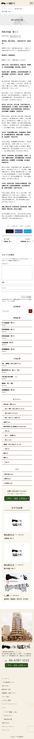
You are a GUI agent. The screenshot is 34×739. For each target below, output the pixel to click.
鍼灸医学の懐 (18, 8)
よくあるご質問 (6, 700)
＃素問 (21, 226)
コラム (10, 8)
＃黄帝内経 (14, 226)
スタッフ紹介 (5, 697)
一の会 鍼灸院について (8, 682)
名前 (3, 282)
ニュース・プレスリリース (9, 704)
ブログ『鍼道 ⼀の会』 (10, 712)
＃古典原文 (28, 226)
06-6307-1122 (19, 660)
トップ (3, 8)
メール (4, 288)
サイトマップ (5, 730)
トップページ (5, 678)
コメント (5, 264)
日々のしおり (8, 716)
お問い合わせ (5, 723)
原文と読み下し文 (15, 36)
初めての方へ (5, 686)
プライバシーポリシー (8, 726)
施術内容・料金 (6, 689)
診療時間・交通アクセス (9, 693)
